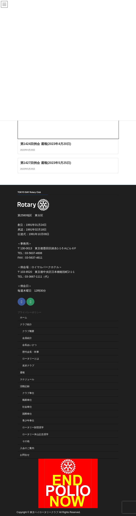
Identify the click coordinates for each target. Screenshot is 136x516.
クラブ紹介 (26, 324)
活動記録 (24, 386)
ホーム (23, 317)
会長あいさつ (29, 345)
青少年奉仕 (28, 420)
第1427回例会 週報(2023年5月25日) (45, 162)
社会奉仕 (27, 406)
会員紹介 (27, 338)
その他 (25, 441)
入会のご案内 (27, 448)
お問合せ (24, 455)
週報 (22, 372)
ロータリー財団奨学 (33, 427)
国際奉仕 (27, 413)
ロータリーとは (30, 358)
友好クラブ (28, 365)
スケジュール (27, 379)
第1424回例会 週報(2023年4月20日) (45, 143)
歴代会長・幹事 (30, 352)
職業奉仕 (27, 400)
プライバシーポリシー (29, 312)
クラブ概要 (28, 331)
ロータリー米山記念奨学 (35, 434)
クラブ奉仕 (28, 393)
